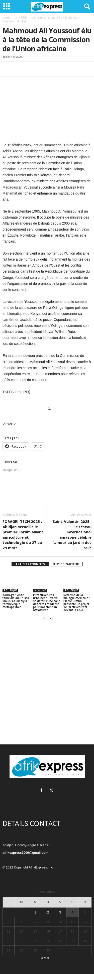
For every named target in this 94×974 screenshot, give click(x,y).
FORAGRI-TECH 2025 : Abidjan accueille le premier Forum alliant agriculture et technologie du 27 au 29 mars (23, 534)
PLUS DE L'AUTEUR (65, 564)
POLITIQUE (10, 590)
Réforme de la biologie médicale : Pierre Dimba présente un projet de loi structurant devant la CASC (76, 602)
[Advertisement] (47, 687)
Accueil (7, 17)
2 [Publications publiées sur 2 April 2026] (48, 912)
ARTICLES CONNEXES (30, 564)
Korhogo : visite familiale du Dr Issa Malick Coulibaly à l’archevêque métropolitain (16, 601)
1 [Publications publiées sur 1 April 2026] (35, 912)
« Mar (45, 958)
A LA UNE (21, 17)
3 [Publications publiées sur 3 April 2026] (60, 912)
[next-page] (50, 618)
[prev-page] (44, 618)
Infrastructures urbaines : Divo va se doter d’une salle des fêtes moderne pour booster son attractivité (46, 602)
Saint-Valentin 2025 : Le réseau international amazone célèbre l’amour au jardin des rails (71, 534)
